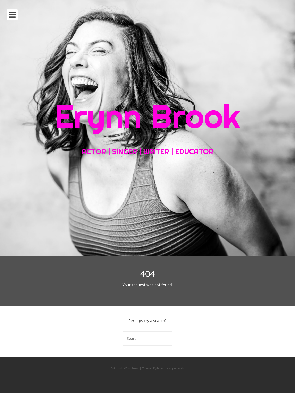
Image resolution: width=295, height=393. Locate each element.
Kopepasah (176, 368)
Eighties (158, 368)
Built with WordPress (124, 368)
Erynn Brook (147, 116)
